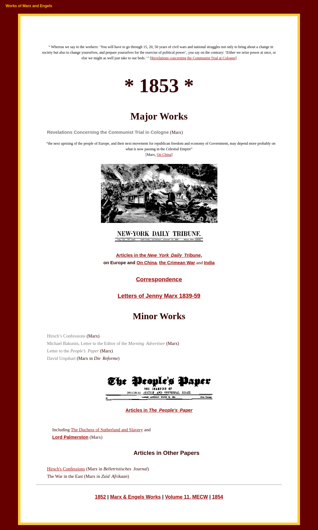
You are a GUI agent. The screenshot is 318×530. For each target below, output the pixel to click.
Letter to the (73, 350)
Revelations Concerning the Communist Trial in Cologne (108, 132)
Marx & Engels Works (135, 497)
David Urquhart (61, 358)
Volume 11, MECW (186, 497)
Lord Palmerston (70, 437)
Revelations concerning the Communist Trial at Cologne (193, 58)
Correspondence (159, 279)
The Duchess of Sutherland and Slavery (107, 429)
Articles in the (158, 255)
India (209, 262)
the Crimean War (177, 262)
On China (164, 154)
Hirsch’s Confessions (66, 335)
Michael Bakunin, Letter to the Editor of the (106, 343)
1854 (217, 497)
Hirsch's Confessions (66, 468)
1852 (100, 497)
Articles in (158, 410)
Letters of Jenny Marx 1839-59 (159, 295)
